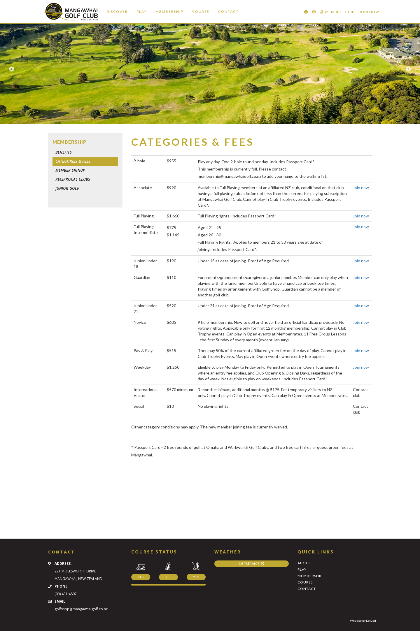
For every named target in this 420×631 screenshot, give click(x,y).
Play (141, 11)
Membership (169, 11)
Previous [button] (12, 69)
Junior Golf (67, 188)
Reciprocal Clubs (72, 179)
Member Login (337, 12)
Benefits (63, 152)
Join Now (369, 12)
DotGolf (371, 620)
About (304, 563)
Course (200, 11)
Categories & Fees (72, 161)
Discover (117, 11)
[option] (210, 69)
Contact (228, 11)
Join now (361, 187)
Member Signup (70, 170)
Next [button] (408, 69)
